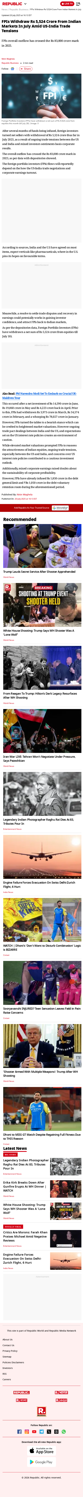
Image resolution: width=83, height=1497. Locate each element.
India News (8, 892)
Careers (7, 1379)
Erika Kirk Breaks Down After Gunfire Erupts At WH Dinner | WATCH (24, 1187)
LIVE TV (67, 3)
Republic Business (10, 63)
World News (8, 577)
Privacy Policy (10, 1351)
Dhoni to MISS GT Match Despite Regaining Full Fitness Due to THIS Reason (41, 1137)
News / (5, 9)
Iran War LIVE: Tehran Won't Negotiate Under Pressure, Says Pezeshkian (39, 759)
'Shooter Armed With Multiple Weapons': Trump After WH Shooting (40, 1074)
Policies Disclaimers (13, 1362)
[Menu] (78, 4)
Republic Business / (19, 9)
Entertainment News (12, 829)
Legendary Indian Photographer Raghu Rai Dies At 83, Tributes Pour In (38, 822)
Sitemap (7, 1356)
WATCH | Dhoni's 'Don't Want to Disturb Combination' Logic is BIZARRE (42, 948)
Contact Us (8, 1345)
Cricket (6, 955)
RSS (5, 1374)
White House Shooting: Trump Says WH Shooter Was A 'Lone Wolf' (38, 633)
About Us (8, 1339)
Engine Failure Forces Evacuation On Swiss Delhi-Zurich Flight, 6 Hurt (39, 885)
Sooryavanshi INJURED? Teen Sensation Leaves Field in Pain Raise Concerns (42, 1011)
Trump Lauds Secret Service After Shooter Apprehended (39, 572)
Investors (8, 1368)
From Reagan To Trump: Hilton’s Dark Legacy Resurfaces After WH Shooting (40, 696)
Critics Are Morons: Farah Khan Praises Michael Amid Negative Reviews (25, 1236)
